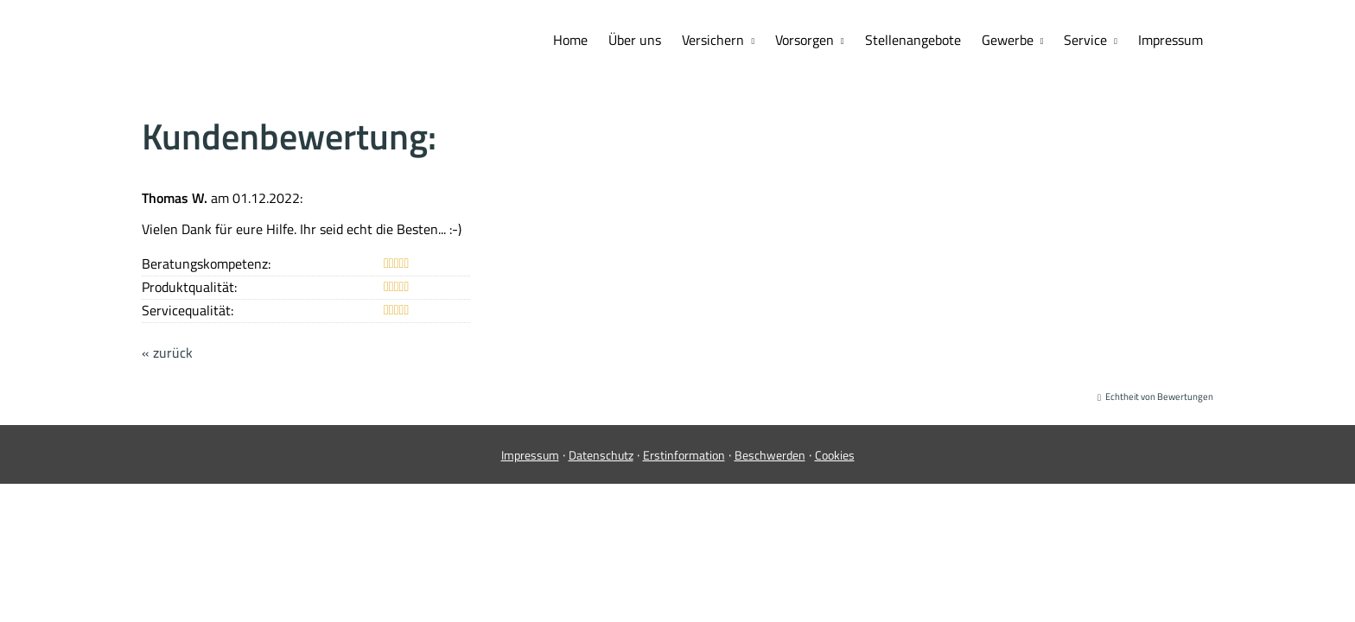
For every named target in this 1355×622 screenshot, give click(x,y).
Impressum (530, 455)
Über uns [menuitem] (634, 39)
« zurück (167, 352)
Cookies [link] (835, 455)
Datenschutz (601, 455)
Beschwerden (770, 455)
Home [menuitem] (570, 39)
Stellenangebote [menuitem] (913, 39)
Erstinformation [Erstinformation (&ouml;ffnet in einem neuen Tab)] (684, 455)
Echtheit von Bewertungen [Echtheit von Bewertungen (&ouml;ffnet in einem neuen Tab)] (1159, 396)
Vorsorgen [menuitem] (804, 39)
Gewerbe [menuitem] (1008, 39)
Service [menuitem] (1085, 39)
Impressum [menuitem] (1170, 39)
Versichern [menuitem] (713, 39)
